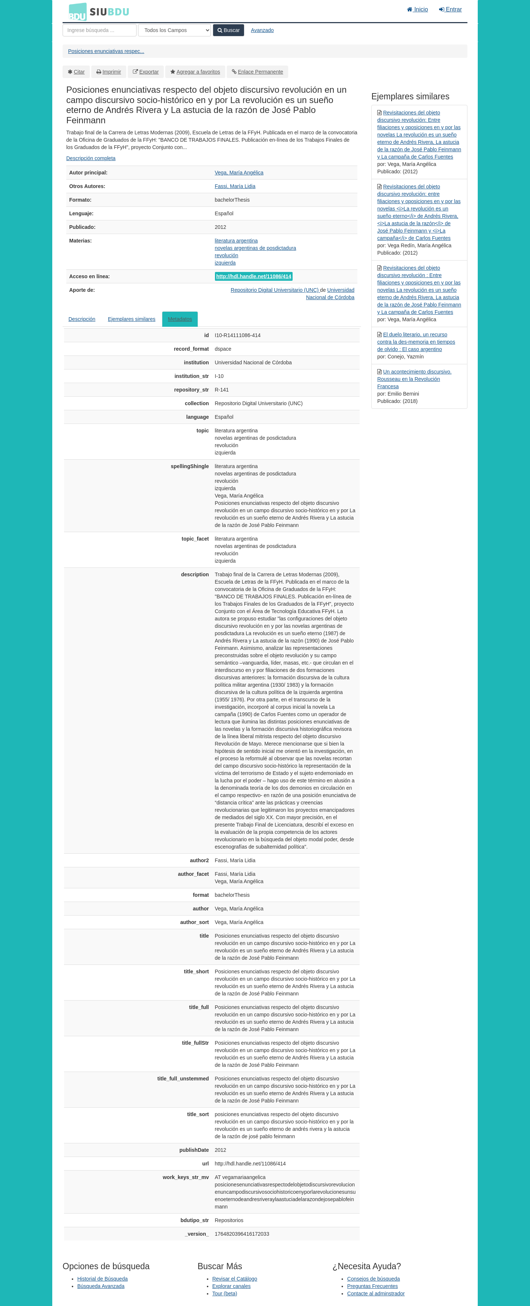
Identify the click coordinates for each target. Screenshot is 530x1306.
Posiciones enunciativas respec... (106, 51)
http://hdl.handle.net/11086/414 (254, 276)
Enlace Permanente (260, 72)
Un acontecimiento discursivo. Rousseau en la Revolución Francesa (414, 379)
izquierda (225, 263)
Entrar (450, 9)
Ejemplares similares (131, 319)
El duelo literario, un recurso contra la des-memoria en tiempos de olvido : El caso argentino (416, 342)
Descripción (81, 319)
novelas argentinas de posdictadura (255, 248)
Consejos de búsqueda (373, 1279)
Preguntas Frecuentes (372, 1286)
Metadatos (180, 319)
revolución (227, 255)
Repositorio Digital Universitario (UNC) (275, 290)
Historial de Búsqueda (102, 1279)
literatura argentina (236, 241)
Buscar (229, 30)
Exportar (149, 72)
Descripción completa (91, 158)
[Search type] (174, 30)
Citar (79, 72)
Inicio (417, 9)
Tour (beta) (224, 1293)
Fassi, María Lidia (235, 186)
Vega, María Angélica (239, 173)
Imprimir (111, 72)
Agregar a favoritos (198, 72)
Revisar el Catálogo (234, 1279)
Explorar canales (231, 1286)
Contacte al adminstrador (375, 1293)
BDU (75, 11)
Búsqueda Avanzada (100, 1286)
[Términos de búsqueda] (100, 30)
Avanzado (262, 30)
